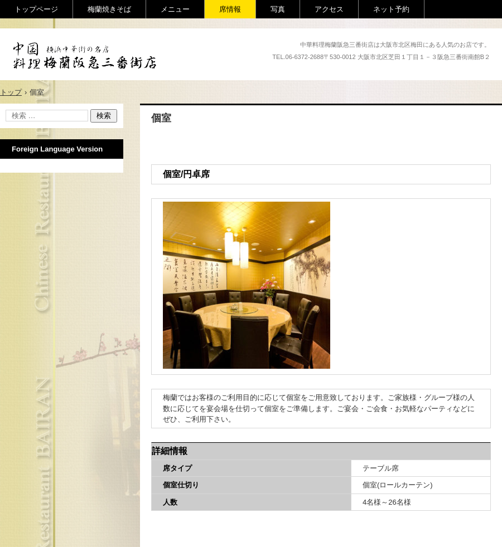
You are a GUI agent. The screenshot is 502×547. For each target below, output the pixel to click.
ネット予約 (391, 9)
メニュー (175, 9)
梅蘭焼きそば (109, 9)
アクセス (329, 9)
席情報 (230, 9)
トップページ (36, 9)
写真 (278, 9)
